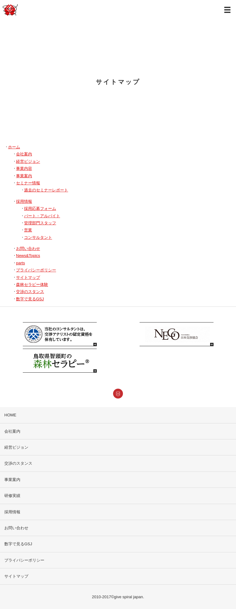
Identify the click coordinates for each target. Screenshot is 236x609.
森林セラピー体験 (32, 284)
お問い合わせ (28, 248)
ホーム (14, 147)
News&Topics (28, 255)
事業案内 (24, 176)
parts (20, 263)
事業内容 (24, 168)
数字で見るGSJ (30, 299)
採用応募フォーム (40, 208)
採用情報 (24, 201)
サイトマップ (28, 277)
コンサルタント (38, 237)
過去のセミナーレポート (46, 190)
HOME (10, 415)
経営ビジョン (28, 161)
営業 (28, 230)
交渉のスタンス (30, 291)
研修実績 (12, 495)
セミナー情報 (28, 183)
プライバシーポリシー (36, 270)
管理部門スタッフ (40, 223)
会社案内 (24, 154)
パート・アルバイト (42, 216)
